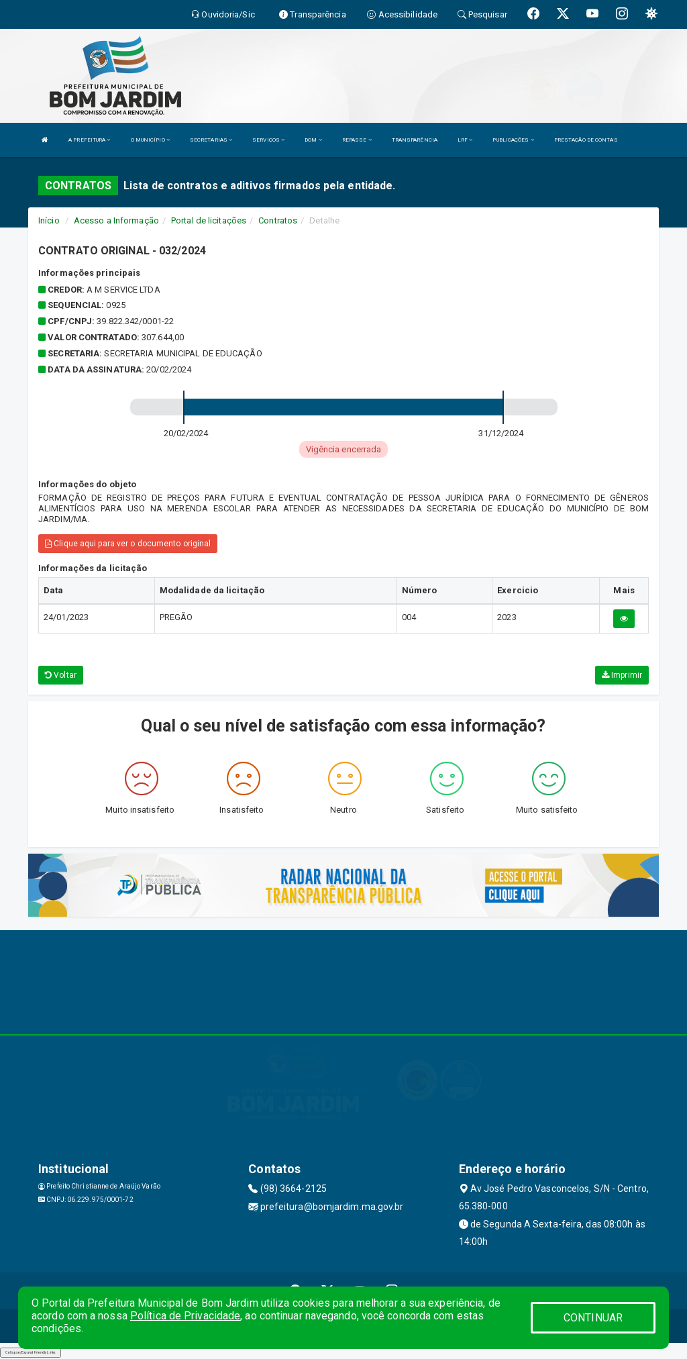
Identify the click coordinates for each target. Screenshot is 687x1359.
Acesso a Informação (116, 220)
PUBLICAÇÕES (512, 140)
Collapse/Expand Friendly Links (30, 1352)
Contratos (277, 220)
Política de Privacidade (185, 1315)
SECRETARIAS (211, 140)
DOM (313, 140)
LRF (465, 140)
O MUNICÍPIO (150, 140)
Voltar (60, 675)
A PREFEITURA (89, 140)
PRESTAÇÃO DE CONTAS (586, 140)
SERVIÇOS (268, 140)
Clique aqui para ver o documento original (128, 543)
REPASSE (357, 140)
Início (49, 220)
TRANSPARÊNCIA (414, 140)
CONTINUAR (593, 1317)
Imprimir (622, 675)
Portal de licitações (208, 220)
